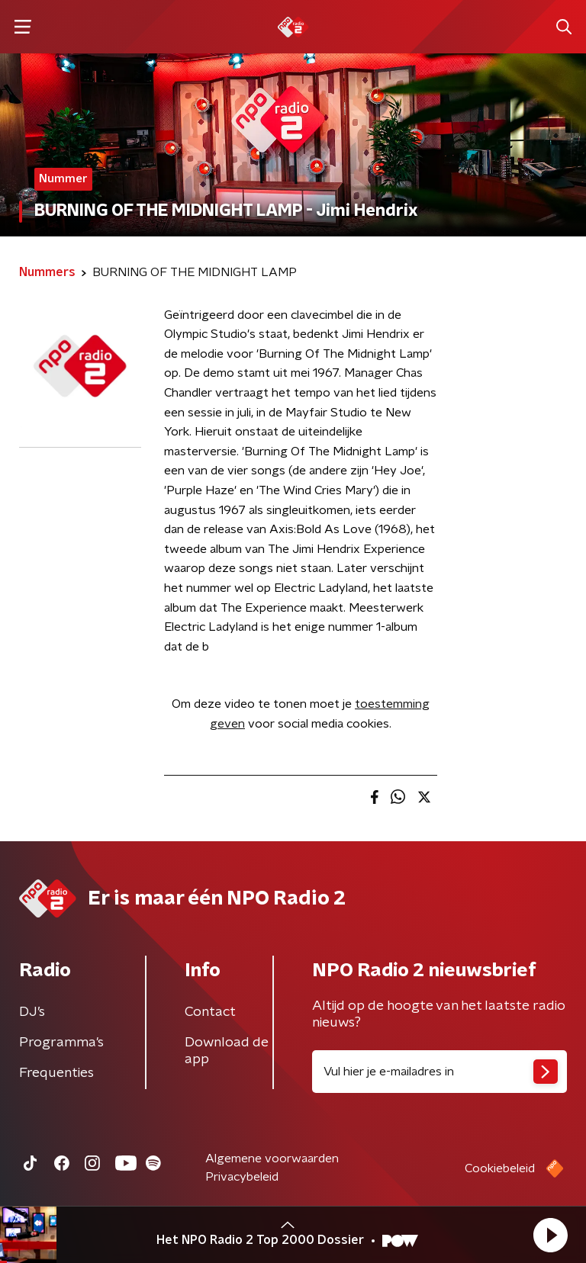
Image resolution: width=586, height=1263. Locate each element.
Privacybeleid (242, 1177)
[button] (550, 1234)
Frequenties (56, 1073)
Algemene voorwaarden (272, 1158)
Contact (210, 1012)
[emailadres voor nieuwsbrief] (439, 1071)
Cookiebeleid (500, 1168)
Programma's (61, 1042)
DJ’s (32, 1012)
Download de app (227, 1051)
